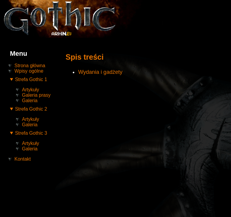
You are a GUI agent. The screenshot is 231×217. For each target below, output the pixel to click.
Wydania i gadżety (100, 72)
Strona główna (29, 65)
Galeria (30, 100)
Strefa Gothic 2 (31, 109)
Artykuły (30, 89)
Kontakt (22, 159)
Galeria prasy (36, 95)
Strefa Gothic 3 (31, 133)
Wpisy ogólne (28, 71)
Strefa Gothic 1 (31, 79)
